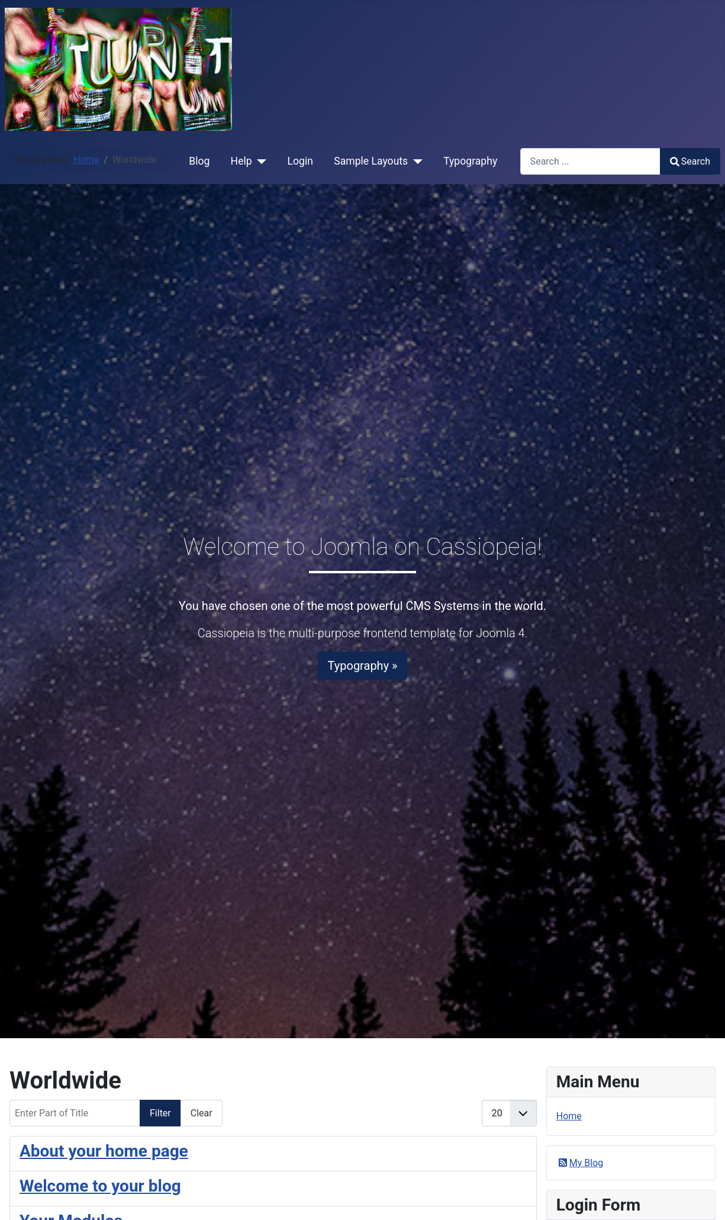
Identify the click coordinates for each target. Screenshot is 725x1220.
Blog (199, 161)
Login (300, 161)
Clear (201, 1113)
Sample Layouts (371, 161)
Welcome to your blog (100, 1186)
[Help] (259, 161)
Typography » (363, 666)
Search (690, 161)
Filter (160, 1113)
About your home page (104, 1151)
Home (569, 1116)
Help (241, 161)
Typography (470, 161)
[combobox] (590, 161)
